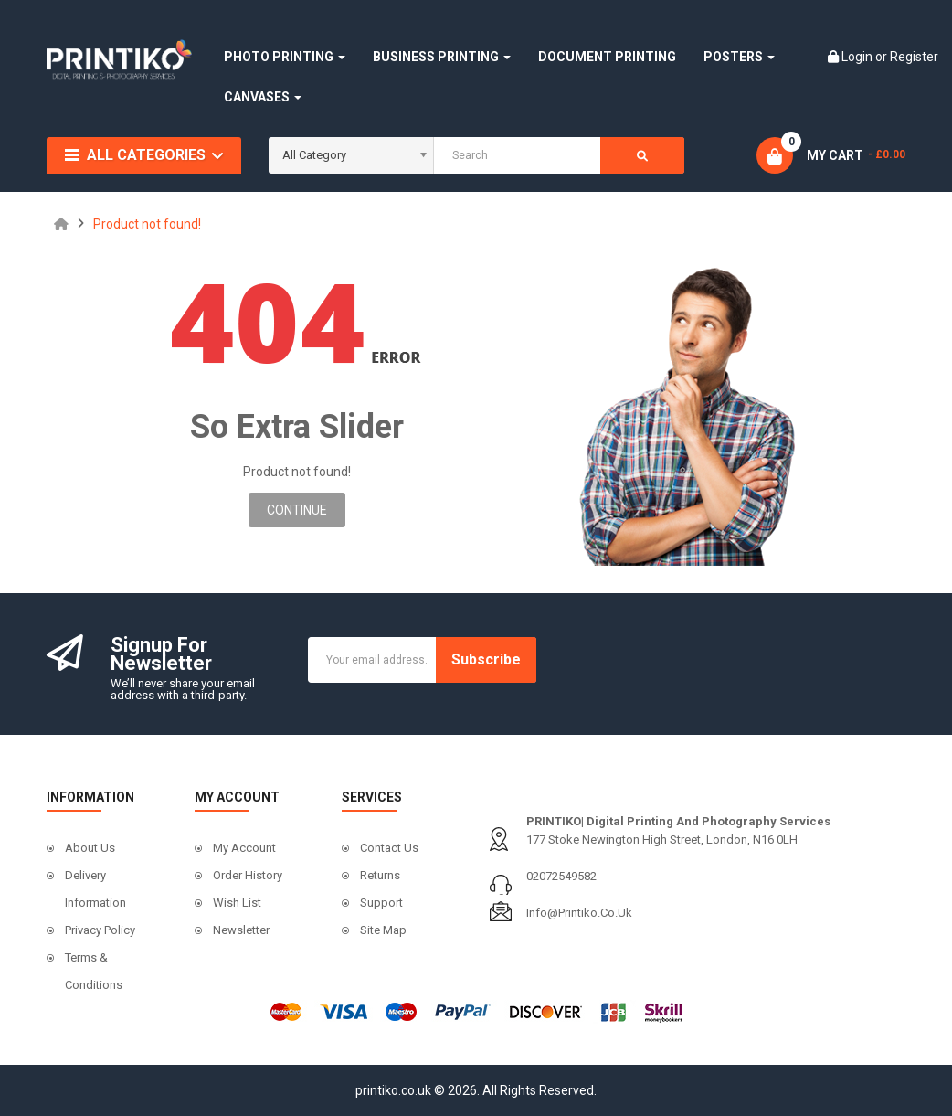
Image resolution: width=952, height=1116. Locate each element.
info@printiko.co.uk (579, 912)
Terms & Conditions (93, 971)
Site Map (383, 930)
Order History (247, 875)
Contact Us (389, 848)
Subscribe (486, 659)
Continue (297, 510)
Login (858, 56)
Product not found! (147, 224)
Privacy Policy (100, 930)
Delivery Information (95, 888)
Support (381, 902)
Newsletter (241, 930)
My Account (244, 848)
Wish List (237, 902)
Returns (380, 875)
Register (914, 56)
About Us (90, 848)
